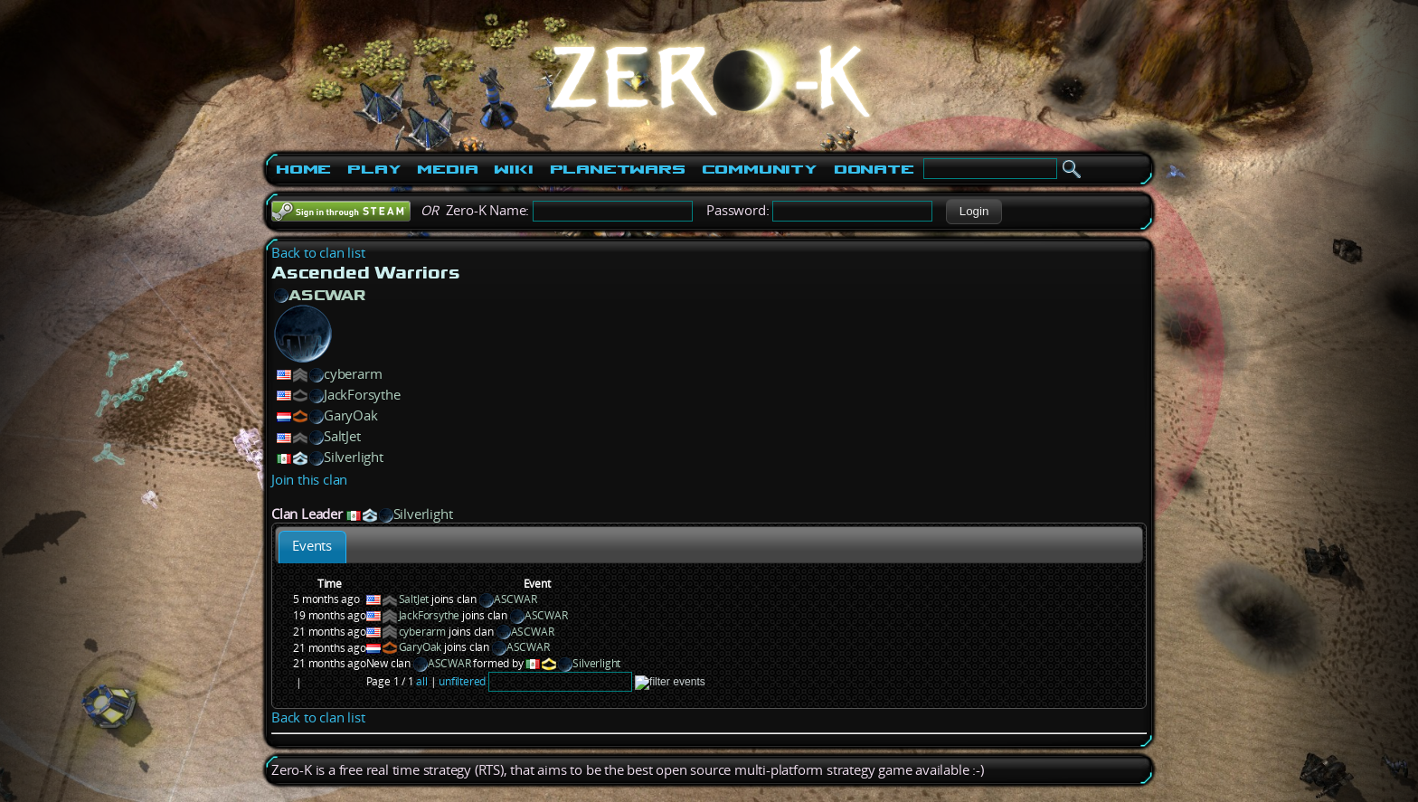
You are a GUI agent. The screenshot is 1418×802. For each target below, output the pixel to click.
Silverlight (353, 457)
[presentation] (312, 546)
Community (760, 169)
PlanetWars (617, 169)
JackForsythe (362, 394)
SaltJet (342, 436)
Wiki (513, 169)
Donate (874, 169)
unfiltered (462, 681)
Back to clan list (318, 252)
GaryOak (351, 415)
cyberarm (353, 373)
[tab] (312, 546)
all (421, 681)
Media (447, 169)
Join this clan (309, 479)
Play (374, 169)
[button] (973, 211)
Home (303, 169)
